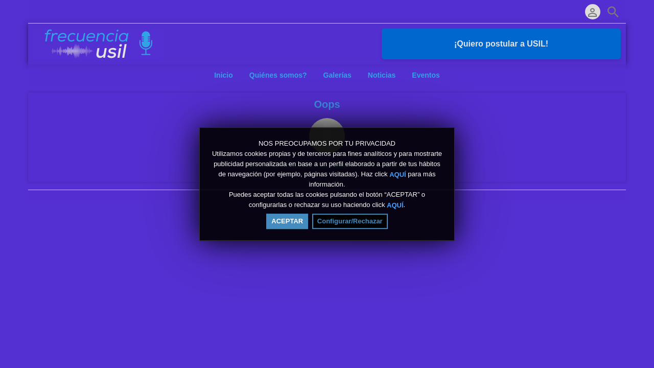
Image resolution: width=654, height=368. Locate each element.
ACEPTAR (287, 221)
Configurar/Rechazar (350, 221)
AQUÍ (397, 174)
